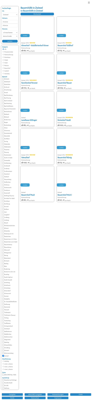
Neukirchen (6, 236)
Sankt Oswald (7, 280)
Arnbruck (5, 87)
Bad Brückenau (7, 95)
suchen (9, 41)
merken (25, 35)
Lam (4, 212)
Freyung (5, 152)
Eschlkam (6, 138)
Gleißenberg (6, 163)
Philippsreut (6, 252)
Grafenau (5, 168)
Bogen (5, 122)
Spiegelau (6, 299)
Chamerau (6, 130)
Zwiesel (5, 356)
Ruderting (6, 269)
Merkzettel (37, 14)
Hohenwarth (6, 187)
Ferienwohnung (8, 54)
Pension (6, 65)
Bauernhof (6, 68)
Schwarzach (6, 293)
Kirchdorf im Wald (8, 198)
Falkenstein (6, 147)
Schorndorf (6, 290)
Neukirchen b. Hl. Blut (9, 239)
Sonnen (5, 296)
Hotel (5, 63)
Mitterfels (6, 231)
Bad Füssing (6, 98)
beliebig (6, 361)
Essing (5, 141)
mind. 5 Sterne (8, 369)
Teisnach (5, 310)
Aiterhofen (6, 84)
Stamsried (6, 307)
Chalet (5, 60)
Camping (6, 73)
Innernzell (6, 193)
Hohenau (5, 185)
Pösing (5, 255)
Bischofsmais (7, 111)
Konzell (5, 206)
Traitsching (6, 320)
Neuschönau (6, 247)
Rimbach (5, 261)
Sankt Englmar (7, 277)
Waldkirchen (6, 334)
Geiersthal (6, 160)
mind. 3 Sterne (8, 364)
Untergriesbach (7, 326)
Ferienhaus (6, 57)
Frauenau (5, 149)
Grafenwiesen (7, 171)
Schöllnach (6, 285)
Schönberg (6, 288)
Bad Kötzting (7, 103)
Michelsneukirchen (8, 225)
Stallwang (6, 304)
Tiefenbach (6, 312)
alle (4, 49)
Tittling (5, 318)
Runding (5, 274)
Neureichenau (7, 244)
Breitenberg (6, 125)
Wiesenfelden (7, 345)
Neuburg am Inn (7, 233)
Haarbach (6, 174)
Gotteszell (6, 166)
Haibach (5, 176)
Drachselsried (7, 133)
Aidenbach (6, 81)
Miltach (5, 228)
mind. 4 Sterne (8, 366)
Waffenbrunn (7, 331)
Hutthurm (6, 190)
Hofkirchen (6, 182)
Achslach (5, 79)
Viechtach (6, 329)
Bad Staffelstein (7, 106)
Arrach (5, 92)
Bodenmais (6, 119)
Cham (5, 128)
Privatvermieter (8, 52)
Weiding (5, 342)
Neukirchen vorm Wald (9, 242)
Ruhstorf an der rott (8, 271)
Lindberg (5, 217)
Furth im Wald (7, 157)
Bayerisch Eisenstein (9, 109)
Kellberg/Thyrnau (8, 195)
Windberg (6, 348)
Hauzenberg (6, 179)
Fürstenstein (6, 155)
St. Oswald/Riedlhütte (9, 301)
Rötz (4, 266)
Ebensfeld (6, 136)
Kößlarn (5, 209)
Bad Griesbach (7, 100)
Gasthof (6, 71)
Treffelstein (6, 323)
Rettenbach (6, 258)
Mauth (5, 223)
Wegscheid (6, 339)
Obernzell (6, 250)
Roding (5, 263)
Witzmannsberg (7, 353)
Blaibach (5, 114)
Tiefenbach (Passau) (8, 315)
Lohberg (5, 220)
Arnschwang (6, 90)
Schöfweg (6, 282)
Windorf (5, 350)
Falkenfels (6, 144)
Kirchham (6, 201)
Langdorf (5, 214)
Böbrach (5, 117)
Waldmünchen (7, 337)
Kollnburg (6, 204)
